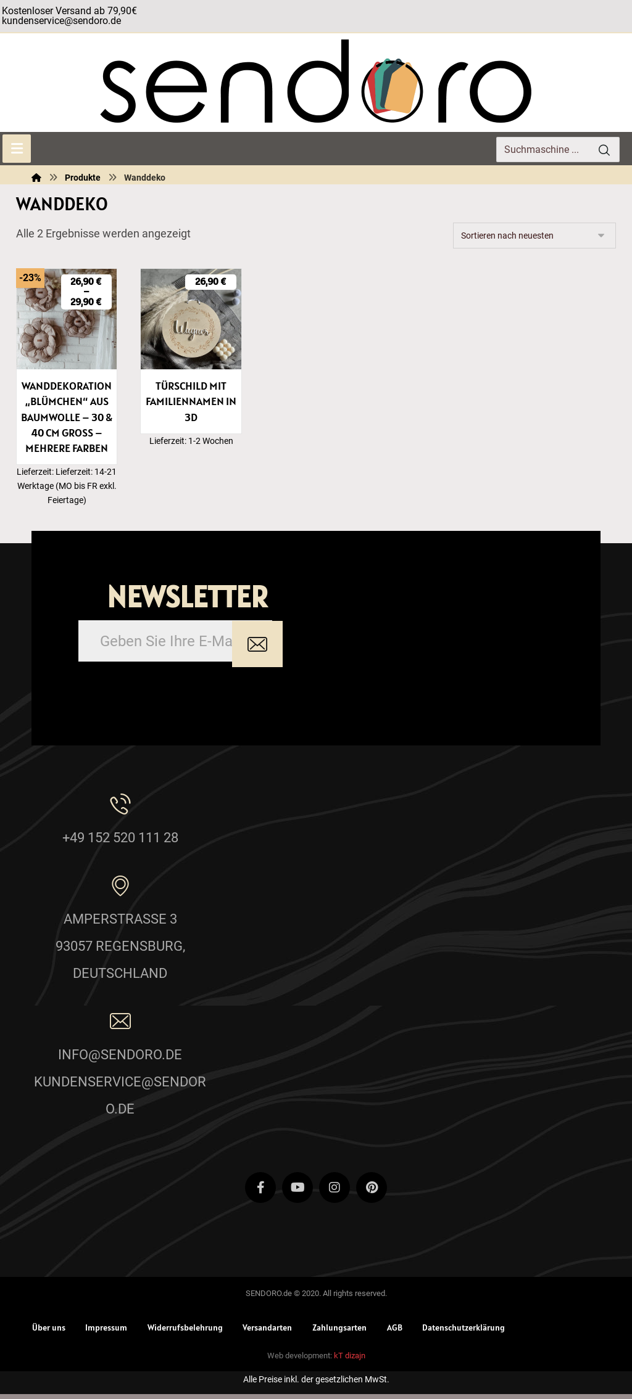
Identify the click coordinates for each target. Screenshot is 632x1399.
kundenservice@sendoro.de (61, 21)
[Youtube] (297, 1191)
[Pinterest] (371, 1191)
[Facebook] (260, 1191)
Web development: (299, 1360)
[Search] (604, 149)
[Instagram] (334, 1191)
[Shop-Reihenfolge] (534, 235)
